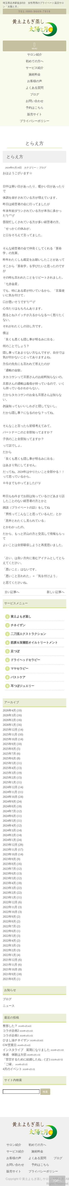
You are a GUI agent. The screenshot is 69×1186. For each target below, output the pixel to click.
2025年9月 (9, 744)
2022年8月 (9, 921)
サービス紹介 (34, 67)
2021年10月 (10, 969)
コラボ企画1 (11, 1035)
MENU (34, 46)
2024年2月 (9, 835)
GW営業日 (10, 1045)
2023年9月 (9, 859)
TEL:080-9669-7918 (34, 11)
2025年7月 (9, 753)
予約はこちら (34, 107)
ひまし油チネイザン (16, 1040)
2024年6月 (9, 815)
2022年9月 (9, 916)
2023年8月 (9, 863)
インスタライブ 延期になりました (26, 1049)
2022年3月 (9, 945)
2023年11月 (10, 849)
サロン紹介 (34, 54)
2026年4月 (9, 710)
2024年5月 (9, 820)
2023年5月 (9, 878)
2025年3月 (9, 772)
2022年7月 (9, 926)
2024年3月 (9, 830)
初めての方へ (34, 61)
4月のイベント (12, 1069)
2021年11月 (10, 964)
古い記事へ (12, 592)
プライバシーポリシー (34, 120)
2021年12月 (10, 959)
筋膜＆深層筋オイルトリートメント (34, 642)
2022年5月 (9, 935)
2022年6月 (9, 931)
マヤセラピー (19, 668)
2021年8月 (9, 979)
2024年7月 (9, 811)
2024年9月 (9, 801)
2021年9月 (9, 974)
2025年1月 (9, 782)
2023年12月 (10, 844)
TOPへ (57, 1180)
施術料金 (34, 74)
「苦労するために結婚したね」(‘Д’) (26, 1059)
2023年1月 (9, 897)
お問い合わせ (34, 101)
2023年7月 (9, 868)
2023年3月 (9, 887)
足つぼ (15, 651)
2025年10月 (10, 739)
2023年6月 (9, 873)
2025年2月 (9, 777)
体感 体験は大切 (14, 1054)
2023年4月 (9, 883)
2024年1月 (9, 839)
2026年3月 (9, 715)
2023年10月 (10, 854)
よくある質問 (34, 87)
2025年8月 (9, 748)
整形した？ (10, 1025)
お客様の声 (34, 81)
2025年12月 (10, 729)
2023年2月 (9, 892)
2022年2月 (9, 950)
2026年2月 (9, 720)
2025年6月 (9, 758)
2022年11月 (10, 907)
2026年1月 (9, 724)
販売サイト (34, 114)
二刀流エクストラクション (28, 633)
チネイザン (18, 625)
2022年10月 (10, 911)
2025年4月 (9, 768)
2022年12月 (10, 902)
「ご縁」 (9, 1064)
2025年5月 (9, 763)
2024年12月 (10, 787)
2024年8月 (9, 806)
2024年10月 (10, 796)
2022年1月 (9, 955)
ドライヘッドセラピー (25, 659)
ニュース (9, 1005)
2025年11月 (10, 734)
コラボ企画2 (11, 1030)
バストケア (18, 677)
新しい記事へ (55, 592)
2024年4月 (9, 825)
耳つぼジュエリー (22, 685)
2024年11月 (10, 791)
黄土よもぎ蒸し (21, 616)
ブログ (34, 94)
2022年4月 (9, 940)
